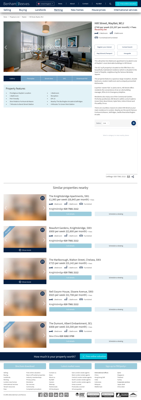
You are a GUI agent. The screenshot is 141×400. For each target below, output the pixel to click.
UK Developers (54, 389)
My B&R (99, 3)
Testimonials (53, 387)
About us (52, 377)
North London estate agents (81, 380)
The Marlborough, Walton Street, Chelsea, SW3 (75, 259)
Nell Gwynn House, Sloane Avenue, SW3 (71, 291)
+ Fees (133, 27)
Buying (23, 9)
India (96, 380)
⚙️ (133, 123)
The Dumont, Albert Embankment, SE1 (70, 323)
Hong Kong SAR (100, 377)
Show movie (25, 250)
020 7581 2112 (120, 176)
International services (125, 9)
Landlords (40, 9)
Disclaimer (29, 382)
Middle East (98, 387)
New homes (77, 9)
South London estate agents (81, 382)
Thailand (120, 377)
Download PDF (82, 78)
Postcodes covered (78, 387)
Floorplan (30, 78)
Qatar (119, 373)
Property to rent (14, 17)
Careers (51, 382)
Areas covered (76, 384)
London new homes (10, 382)
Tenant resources (9, 387)
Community (30, 387)
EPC (64, 78)
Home (5, 17)
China (96, 375)
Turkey (119, 380)
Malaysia (97, 384)
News (60, 3)
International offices (101, 373)
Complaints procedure (33, 389)
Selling (7, 9)
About (72, 3)
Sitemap (52, 384)
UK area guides (77, 389)
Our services (30, 384)
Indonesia (98, 382)
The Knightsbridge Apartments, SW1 (69, 196)
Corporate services (123, 382)
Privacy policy (30, 380)
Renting (58, 9)
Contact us (52, 373)
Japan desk (121, 384)
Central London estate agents (82, 377)
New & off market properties (35, 375)
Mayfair (24, 17)
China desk (121, 387)
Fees (5, 389)
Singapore (120, 375)
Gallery (12, 78)
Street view (49, 78)
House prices (99, 9)
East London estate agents (80, 373)
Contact (85, 3)
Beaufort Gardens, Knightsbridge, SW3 (70, 228)
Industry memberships (33, 377)
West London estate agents (81, 375)
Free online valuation (33, 373)
